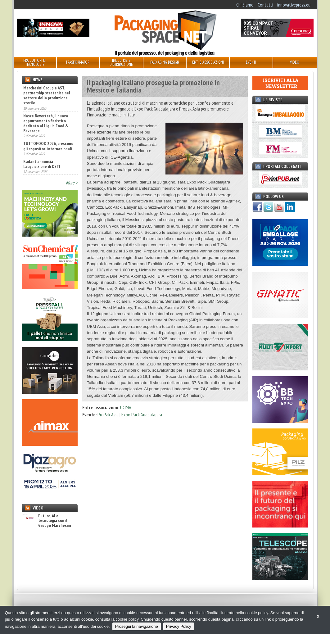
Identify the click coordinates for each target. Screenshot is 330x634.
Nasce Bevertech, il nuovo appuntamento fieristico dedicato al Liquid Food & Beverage (45, 123)
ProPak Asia (108, 414)
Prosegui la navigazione (136, 626)
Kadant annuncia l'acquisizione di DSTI (41, 164)
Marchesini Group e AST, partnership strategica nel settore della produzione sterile (46, 95)
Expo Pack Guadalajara (141, 414)
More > (72, 182)
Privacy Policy (178, 626)
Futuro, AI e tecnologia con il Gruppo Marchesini (46, 521)
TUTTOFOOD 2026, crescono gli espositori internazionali (48, 146)
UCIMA (125, 407)
